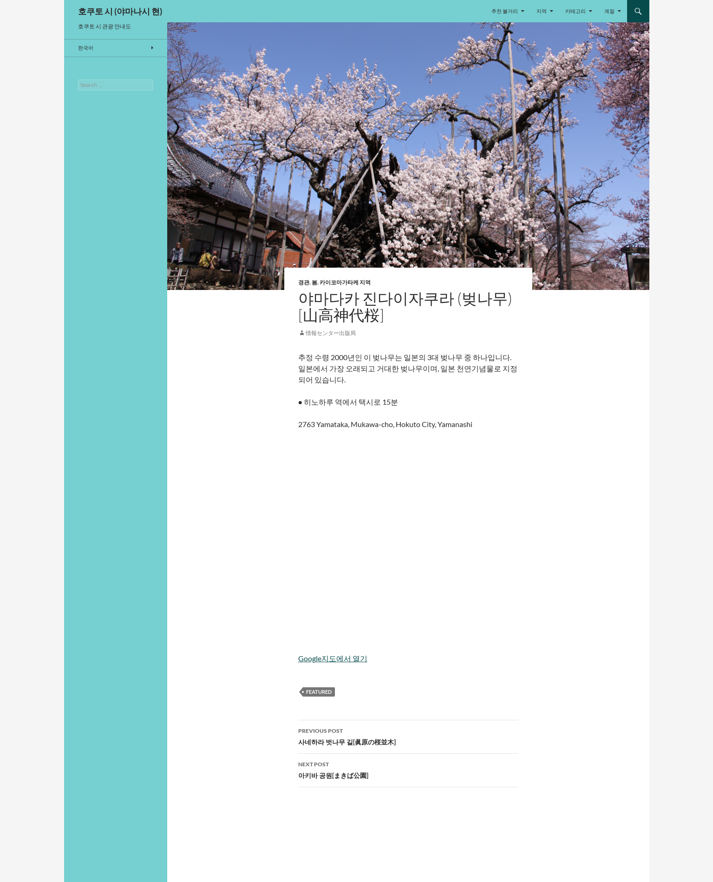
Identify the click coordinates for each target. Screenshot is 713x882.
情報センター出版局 (331, 332)
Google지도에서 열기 (332, 658)
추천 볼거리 (504, 11)
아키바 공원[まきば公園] (408, 769)
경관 (303, 282)
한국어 (85, 48)
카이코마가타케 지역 (345, 282)
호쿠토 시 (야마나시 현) (120, 11)
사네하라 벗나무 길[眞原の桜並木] (408, 735)
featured (319, 692)
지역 (541, 11)
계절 (609, 11)
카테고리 (575, 11)
